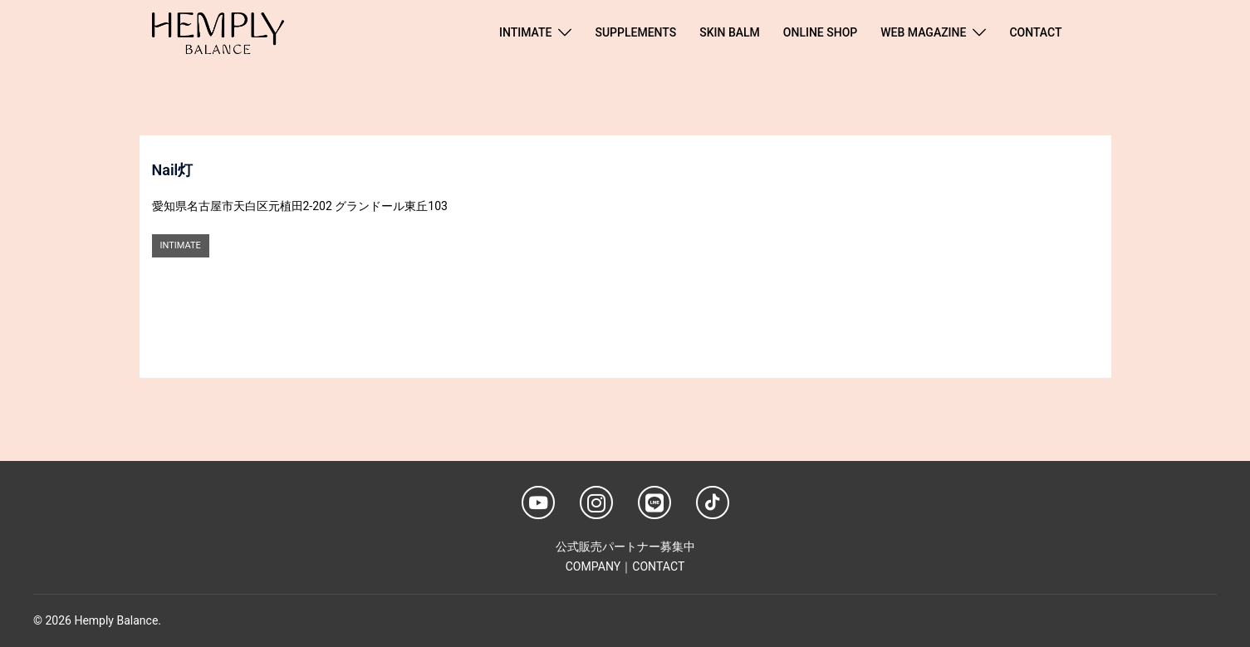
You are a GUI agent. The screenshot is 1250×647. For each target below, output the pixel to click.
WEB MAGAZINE (923, 32)
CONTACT (1035, 32)
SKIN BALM (729, 32)
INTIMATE (525, 32)
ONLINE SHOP (820, 32)
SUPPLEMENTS (635, 32)
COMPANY (593, 566)
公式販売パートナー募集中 (625, 546)
